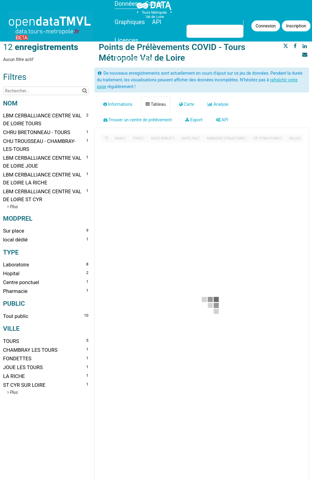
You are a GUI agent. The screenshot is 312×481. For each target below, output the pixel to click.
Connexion (266, 25)
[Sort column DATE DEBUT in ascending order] (173, 137)
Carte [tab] (186, 104)
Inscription (296, 25)
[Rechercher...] (45, 91)
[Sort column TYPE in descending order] (142, 138)
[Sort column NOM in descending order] (124, 138)
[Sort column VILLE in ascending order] (299, 137)
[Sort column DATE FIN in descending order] (198, 138)
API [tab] (222, 119)
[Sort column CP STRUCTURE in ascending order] (280, 137)
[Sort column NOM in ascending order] (124, 137)
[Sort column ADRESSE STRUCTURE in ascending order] (245, 137)
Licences (126, 40)
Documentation (135, 58)
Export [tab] (194, 119)
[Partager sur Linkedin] (304, 46)
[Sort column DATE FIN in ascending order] (198, 137)
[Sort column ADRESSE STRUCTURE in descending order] (245, 138)
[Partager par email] (304, 54)
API (156, 22)
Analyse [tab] (218, 104)
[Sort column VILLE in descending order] (299, 138)
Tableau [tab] (155, 104)
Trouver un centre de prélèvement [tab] (137, 119)
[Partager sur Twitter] (285, 46)
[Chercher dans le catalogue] (84, 91)
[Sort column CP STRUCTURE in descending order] (280, 138)
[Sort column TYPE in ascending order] (142, 137)
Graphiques (130, 22)
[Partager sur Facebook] (295, 46)
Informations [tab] (117, 104)
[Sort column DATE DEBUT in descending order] (173, 138)
